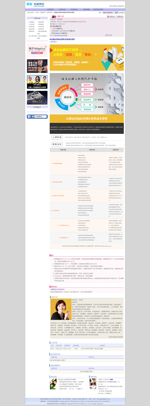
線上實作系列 (33, 36)
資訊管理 (31, 29)
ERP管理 (41, 26)
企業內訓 (62, 9)
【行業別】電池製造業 (105, 391)
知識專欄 (86, 9)
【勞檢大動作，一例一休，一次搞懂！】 (71, 389)
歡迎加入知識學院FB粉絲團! (67, 379)
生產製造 (31, 22)
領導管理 (31, 26)
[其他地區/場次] (81, 21)
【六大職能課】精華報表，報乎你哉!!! (70, 384)
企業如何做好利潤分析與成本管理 (64, 12)
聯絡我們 (121, 6)
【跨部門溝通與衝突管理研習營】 (69, 386)
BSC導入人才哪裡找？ (105, 393)
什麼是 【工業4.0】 (105, 379)
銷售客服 (41, 22)
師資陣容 (74, 9)
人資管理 (31, 24)
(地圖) (101, 348)
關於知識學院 (114, 6)
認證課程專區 (98, 9)
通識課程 (41, 24)
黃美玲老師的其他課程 (116, 337)
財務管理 (49, 12)
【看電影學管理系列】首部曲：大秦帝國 (71, 382)
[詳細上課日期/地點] (70, 21)
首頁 (36, 12)
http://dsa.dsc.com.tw (106, 246)
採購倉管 (31, 31)
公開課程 (50, 9)
